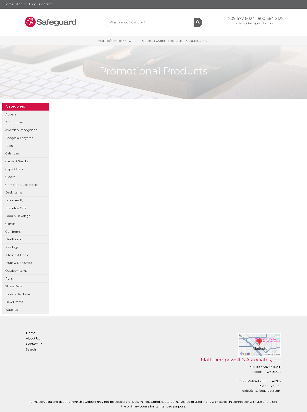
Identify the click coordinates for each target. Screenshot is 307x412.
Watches (11, 310)
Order (133, 41)
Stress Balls (13, 286)
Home (8, 4)
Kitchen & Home (17, 255)
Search (31, 349)
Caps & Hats (14, 169)
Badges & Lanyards (19, 138)
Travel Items (14, 302)
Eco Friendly (14, 200)
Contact (45, 4)
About (21, 4)
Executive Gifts (15, 208)
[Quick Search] (149, 22)
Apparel (11, 114)
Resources (175, 41)
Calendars (12, 153)
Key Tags (11, 247)
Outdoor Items (16, 270)
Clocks (10, 177)
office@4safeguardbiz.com (255, 23)
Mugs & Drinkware (18, 263)
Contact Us (34, 344)
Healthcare (13, 239)
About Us (33, 338)
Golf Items (12, 231)
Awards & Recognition (21, 130)
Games (10, 224)
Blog (32, 4)
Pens (9, 278)
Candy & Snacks (16, 161)
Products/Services (109, 41)
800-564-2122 (271, 18)
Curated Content (198, 41)
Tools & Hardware (18, 294)
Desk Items (13, 192)
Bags (9, 146)
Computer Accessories (21, 185)
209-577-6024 (241, 18)
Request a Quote (153, 41)
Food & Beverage (17, 216)
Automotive (14, 122)
